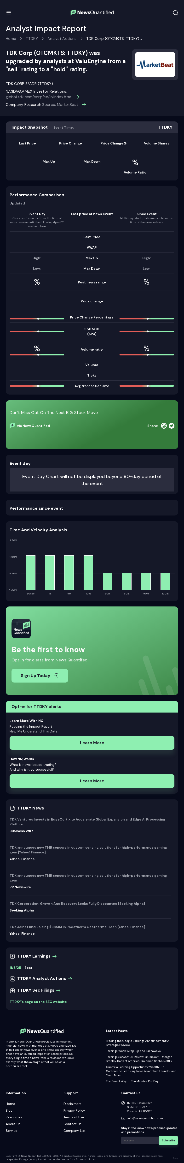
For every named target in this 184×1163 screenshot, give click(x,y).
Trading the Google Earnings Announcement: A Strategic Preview (137, 1043)
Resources (14, 1117)
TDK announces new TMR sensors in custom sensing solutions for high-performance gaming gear (88, 877)
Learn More (92, 743)
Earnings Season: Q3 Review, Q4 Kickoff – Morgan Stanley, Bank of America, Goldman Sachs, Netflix (139, 1059)
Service (11, 1130)
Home (11, 38)
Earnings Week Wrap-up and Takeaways (133, 1051)
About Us (13, 1124)
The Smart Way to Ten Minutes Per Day (132, 1081)
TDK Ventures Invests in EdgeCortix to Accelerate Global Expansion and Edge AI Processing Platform (87, 821)
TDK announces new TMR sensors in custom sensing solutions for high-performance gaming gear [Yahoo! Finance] (88, 849)
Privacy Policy (74, 1110)
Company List (74, 1130)
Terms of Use (73, 1117)
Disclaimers (72, 1104)
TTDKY (32, 38)
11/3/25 (15, 967)
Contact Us (72, 1124)
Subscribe (169, 1139)
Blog (9, 1110)
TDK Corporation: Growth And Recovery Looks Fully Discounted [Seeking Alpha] (77, 903)
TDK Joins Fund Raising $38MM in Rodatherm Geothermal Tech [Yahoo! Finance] (77, 927)
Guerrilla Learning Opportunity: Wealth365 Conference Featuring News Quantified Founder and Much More (141, 1071)
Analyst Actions (62, 38)
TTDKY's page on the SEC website (38, 1002)
